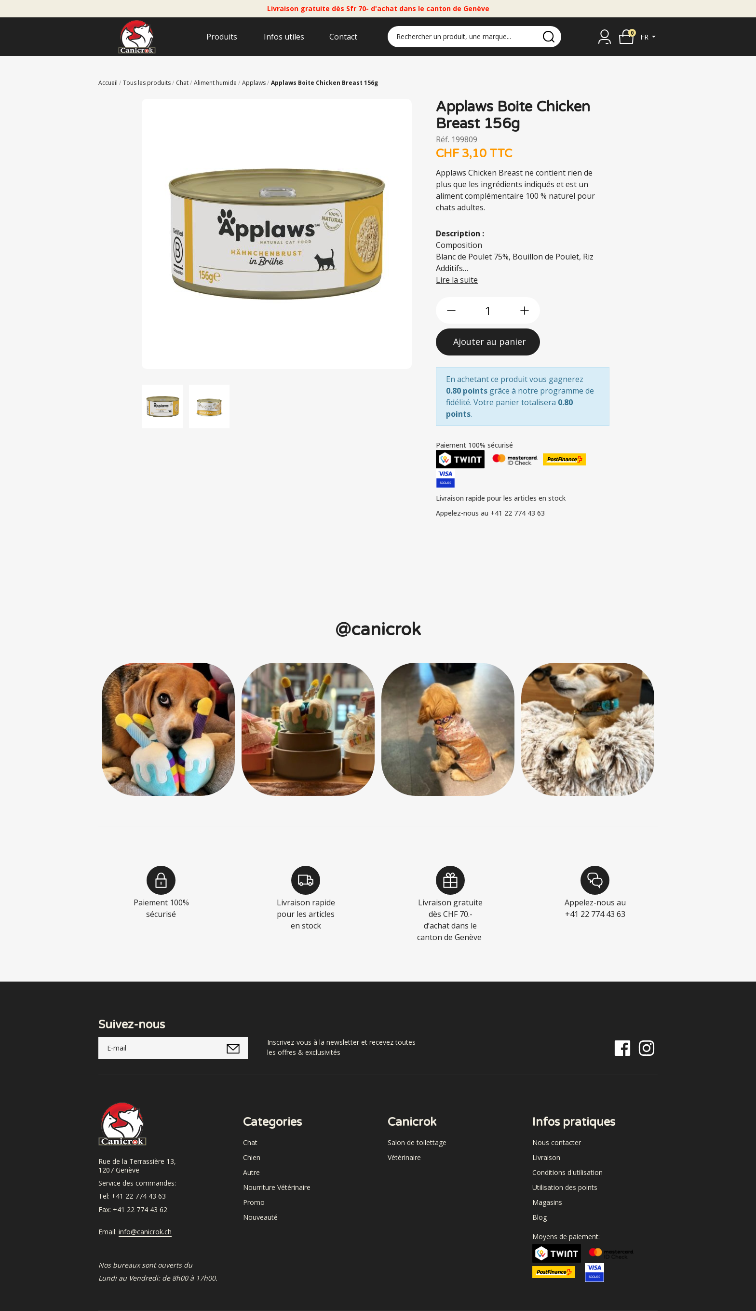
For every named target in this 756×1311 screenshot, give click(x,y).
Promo (254, 1202)
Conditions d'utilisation (567, 1172)
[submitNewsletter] (233, 1048)
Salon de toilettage (417, 1142)
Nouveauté (260, 1217)
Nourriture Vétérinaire (276, 1187)
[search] (548, 36)
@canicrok (378, 629)
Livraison (546, 1157)
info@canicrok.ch (145, 1232)
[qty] (488, 310)
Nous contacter (556, 1142)
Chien (251, 1157)
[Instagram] (646, 1047)
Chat (250, 1142)
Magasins (547, 1202)
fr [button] (645, 36)
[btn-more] (524, 310)
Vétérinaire (404, 1157)
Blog (539, 1217)
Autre (251, 1172)
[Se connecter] (604, 36)
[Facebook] (622, 1047)
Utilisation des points (564, 1187)
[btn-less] (451, 310)
